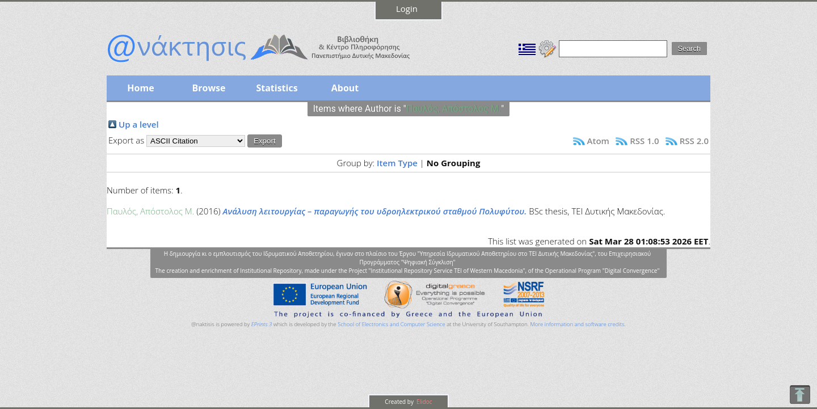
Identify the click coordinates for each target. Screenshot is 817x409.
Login (407, 8)
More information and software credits (577, 324)
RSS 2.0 (694, 140)
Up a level (139, 124)
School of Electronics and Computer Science (391, 324)
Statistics (276, 88)
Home (140, 88)
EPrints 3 (261, 324)
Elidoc (423, 402)
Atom (598, 140)
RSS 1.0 (644, 140)
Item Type (397, 162)
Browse (208, 88)
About (345, 88)
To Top (799, 394)
